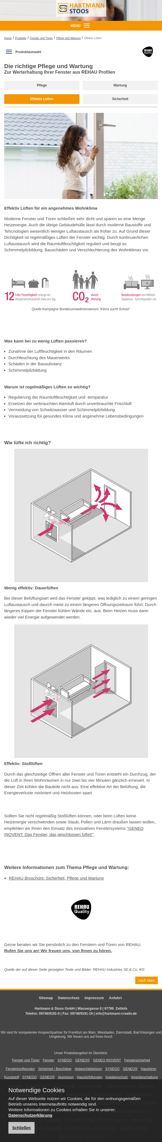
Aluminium (66, 1077)
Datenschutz (68, 998)
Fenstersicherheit (137, 1060)
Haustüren (148, 1069)
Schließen (21, 1128)
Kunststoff (11, 1077)
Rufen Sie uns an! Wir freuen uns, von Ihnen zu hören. (58, 950)
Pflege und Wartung (68, 38)
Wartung (120, 85)
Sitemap (46, 998)
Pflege (42, 85)
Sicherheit (120, 99)
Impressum (94, 998)
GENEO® (82, 1060)
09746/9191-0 (49, 1014)
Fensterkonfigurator (20, 1069)
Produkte (20, 38)
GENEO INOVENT (107, 1060)
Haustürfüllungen (89, 1077)
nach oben (146, 980)
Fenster (48, 1060)
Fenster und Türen (41, 38)
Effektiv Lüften (41, 99)
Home (8, 38)
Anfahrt (115, 998)
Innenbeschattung (144, 1077)
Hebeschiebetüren (88, 1069)
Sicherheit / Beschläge (54, 1069)
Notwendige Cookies (36, 1090)
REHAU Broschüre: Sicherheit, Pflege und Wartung (56, 878)
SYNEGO (64, 1060)
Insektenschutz (116, 1077)
